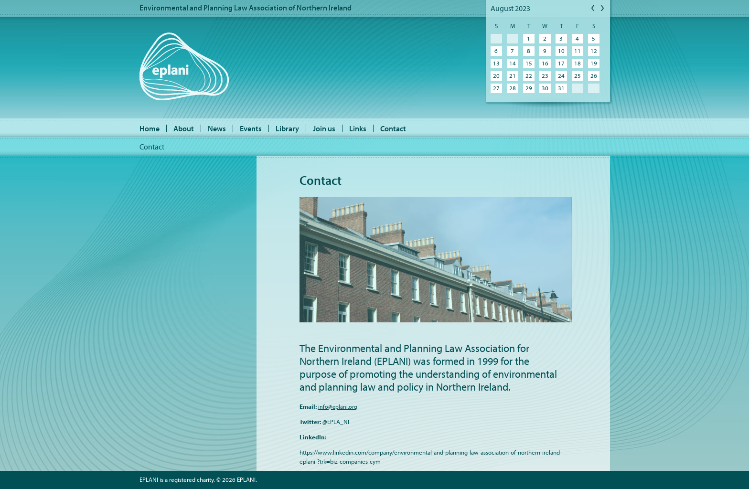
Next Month (602, 8)
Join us (324, 128)
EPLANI (184, 66)
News (217, 128)
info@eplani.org (337, 406)
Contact (393, 128)
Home (149, 128)
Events (251, 128)
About (183, 128)
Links (357, 128)
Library (287, 128)
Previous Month (593, 8)
